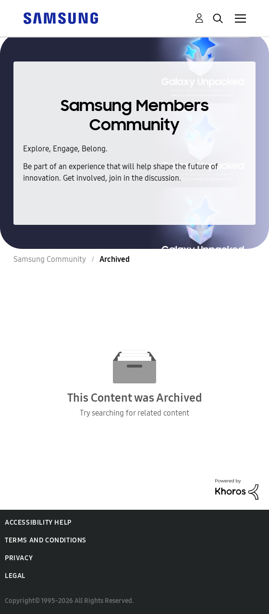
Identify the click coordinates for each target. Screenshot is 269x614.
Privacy (19, 558)
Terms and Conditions (45, 540)
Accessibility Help (38, 522)
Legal (15, 576)
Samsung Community (49, 259)
